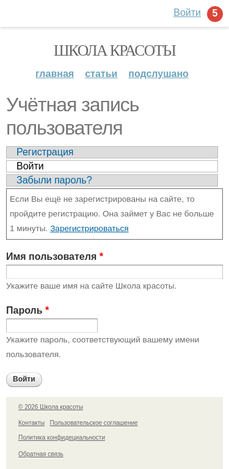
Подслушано (158, 73)
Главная (54, 73)
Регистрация (45, 152)
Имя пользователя (54, 256)
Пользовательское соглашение (94, 422)
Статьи (101, 73)
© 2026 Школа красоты (50, 407)
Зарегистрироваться (89, 228)
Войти (30, 166)
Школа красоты (115, 50)
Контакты (31, 422)
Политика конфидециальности (61, 437)
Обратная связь (41, 454)
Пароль (27, 310)
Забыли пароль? (54, 180)
